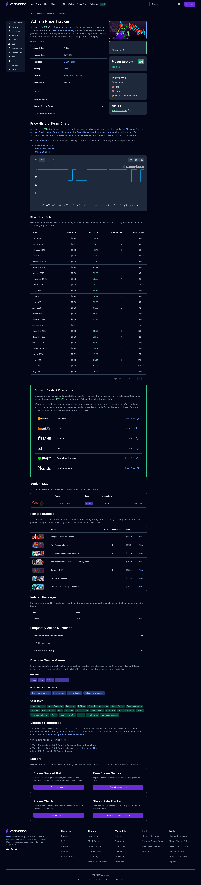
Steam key (69, 30)
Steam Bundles (42, 152)
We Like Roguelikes (54, 135)
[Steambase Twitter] (16, 849)
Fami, (66, 75)
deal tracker (53, 30)
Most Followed (95, 846)
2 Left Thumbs (70, 62)
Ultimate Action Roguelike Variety (77, 132)
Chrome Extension (178, 836)
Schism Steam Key (44, 145)
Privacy (81, 879)
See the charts (58, 815)
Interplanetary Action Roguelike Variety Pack (117, 132)
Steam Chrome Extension (87, 4)
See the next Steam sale (118, 815)
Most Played (36, 4)
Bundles (65, 851)
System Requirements (68, 113)
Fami (66, 69)
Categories (120, 841)
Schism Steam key (90, 399)
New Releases (95, 851)
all (54, 159)
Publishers (120, 856)
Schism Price (61, 13)
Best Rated (93, 836)
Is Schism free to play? (88, 650)
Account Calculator (178, 856)
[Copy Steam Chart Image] (136, 160)
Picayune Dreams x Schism (62, 537)
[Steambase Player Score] (132, 61)
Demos (64, 846)
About (108, 879)
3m (35, 159)
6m (42, 159)
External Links (68, 98)
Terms (89, 879)
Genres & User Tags (68, 106)
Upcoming (55, 4)
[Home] (31, 14)
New (46, 4)
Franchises (120, 861)
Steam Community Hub (86, 748)
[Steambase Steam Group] (12, 849)
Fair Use (99, 879)
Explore (189, 4)
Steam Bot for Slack (178, 846)
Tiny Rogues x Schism (49, 132)
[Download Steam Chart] (141, 160)
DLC (63, 841)
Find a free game (118, 787)
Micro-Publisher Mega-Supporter (84, 135)
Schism (49, 13)
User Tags (120, 846)
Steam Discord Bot (178, 841)
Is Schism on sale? (88, 643)
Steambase (11, 837)
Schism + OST (37, 135)
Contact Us (118, 879)
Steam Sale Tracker (44, 148)
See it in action (58, 787)
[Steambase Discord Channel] (7, 849)
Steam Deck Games (97, 861)
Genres (118, 836)
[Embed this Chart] (130, 160)
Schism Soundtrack (63, 503)
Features (68, 91)
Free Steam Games (151, 846)
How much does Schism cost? (88, 635)
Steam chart (44, 140)
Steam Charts (137, 503)
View (141, 537)
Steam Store (90, 745)
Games (39, 13)
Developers (120, 851)
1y (48, 159)
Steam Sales (68, 4)
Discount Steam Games (153, 841)
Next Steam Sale (177, 851)
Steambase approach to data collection (65, 734)
